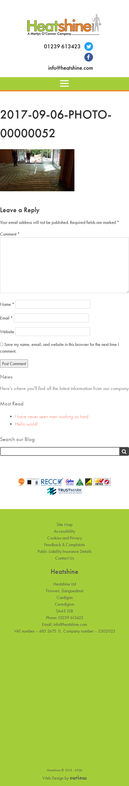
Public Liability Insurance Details (64, 551)
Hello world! (26, 424)
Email (6, 318)
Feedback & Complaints (64, 544)
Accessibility (64, 531)
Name (7, 304)
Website (7, 331)
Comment (10, 234)
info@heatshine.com (70, 67)
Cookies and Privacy (64, 538)
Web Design (53, 778)
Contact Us (64, 558)
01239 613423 (62, 46)
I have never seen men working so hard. (52, 416)
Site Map (64, 524)
